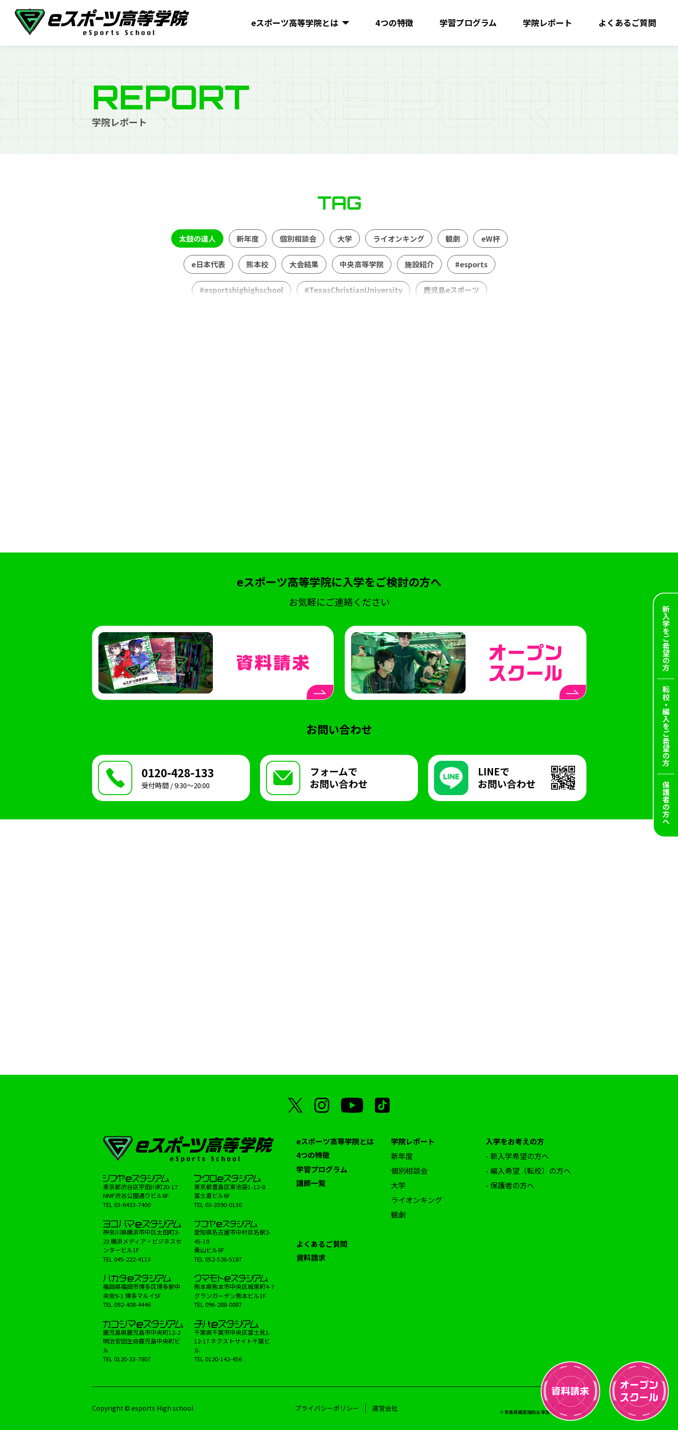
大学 (344, 238)
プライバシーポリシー (327, 1408)
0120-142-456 (223, 1358)
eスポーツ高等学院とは (335, 1141)
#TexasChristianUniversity (353, 289)
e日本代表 (208, 264)
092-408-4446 (132, 1304)
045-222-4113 (132, 1259)
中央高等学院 (361, 264)
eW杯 (490, 238)
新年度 (247, 238)
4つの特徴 (313, 1154)
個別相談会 (297, 238)
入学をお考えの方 (515, 1141)
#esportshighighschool (241, 289)
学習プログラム (321, 1169)
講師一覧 (310, 1182)
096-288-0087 (223, 1304)
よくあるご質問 (321, 1243)
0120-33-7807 (132, 1358)
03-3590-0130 (223, 1204)
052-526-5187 (223, 1259)
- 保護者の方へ (510, 1185)
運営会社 (385, 1408)
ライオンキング (398, 238)
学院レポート (413, 1141)
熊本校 (257, 264)
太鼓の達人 (197, 238)
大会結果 (303, 264)
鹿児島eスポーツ (451, 289)
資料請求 (310, 1257)
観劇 (452, 238)
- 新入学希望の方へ (517, 1155)
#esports (471, 264)
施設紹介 (419, 264)
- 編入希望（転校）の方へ (528, 1170)
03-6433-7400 (132, 1204)
